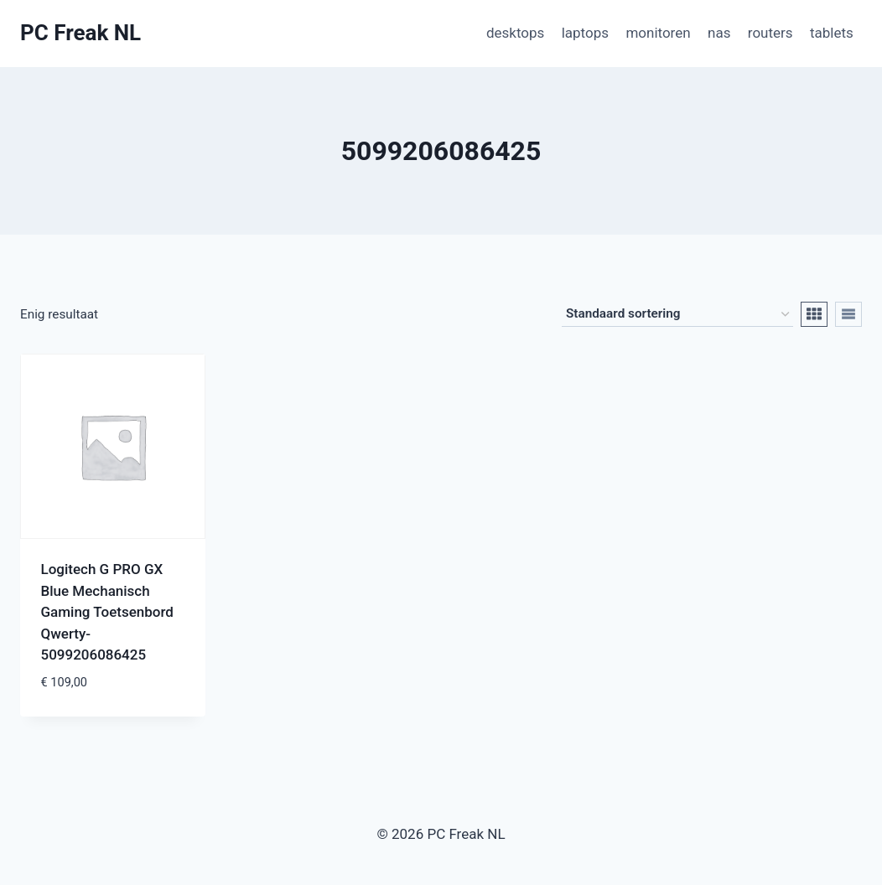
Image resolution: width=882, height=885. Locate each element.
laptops (585, 32)
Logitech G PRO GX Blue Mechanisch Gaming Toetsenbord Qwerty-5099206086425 (107, 612)
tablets (831, 32)
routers (770, 32)
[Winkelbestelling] (677, 314)
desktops (515, 32)
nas (719, 32)
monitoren (657, 32)
